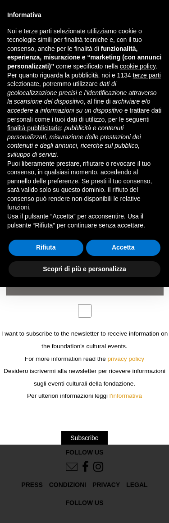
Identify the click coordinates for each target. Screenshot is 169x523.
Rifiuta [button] (46, 247)
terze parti (147, 75)
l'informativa (126, 395)
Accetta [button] (123, 247)
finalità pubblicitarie (34, 128)
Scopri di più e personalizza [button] (84, 269)
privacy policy (126, 358)
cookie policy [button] (137, 66)
